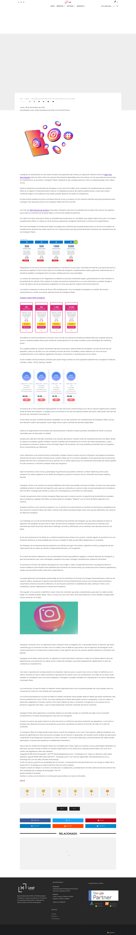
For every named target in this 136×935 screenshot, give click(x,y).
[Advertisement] (68, 21)
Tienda (54, 914)
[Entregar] (48, 101)
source (22, 780)
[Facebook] (18, 2)
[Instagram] (21, 2)
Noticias (70, 6)
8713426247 (61, 902)
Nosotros (54, 916)
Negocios (80, 6)
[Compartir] (29, 101)
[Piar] (34, 101)
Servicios (60, 6)
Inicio (53, 6)
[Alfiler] (39, 101)
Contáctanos (56, 918)
